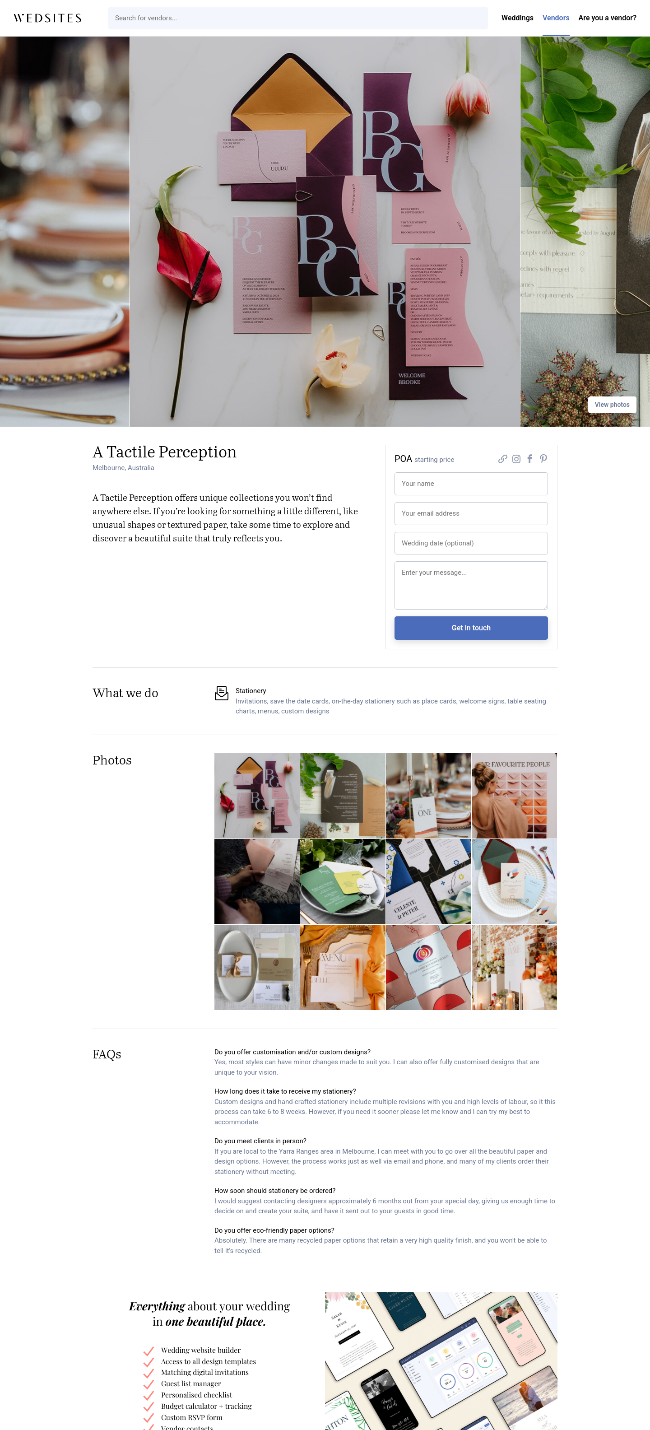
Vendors (556, 18)
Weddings (517, 18)
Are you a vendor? (607, 18)
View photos (612, 404)
